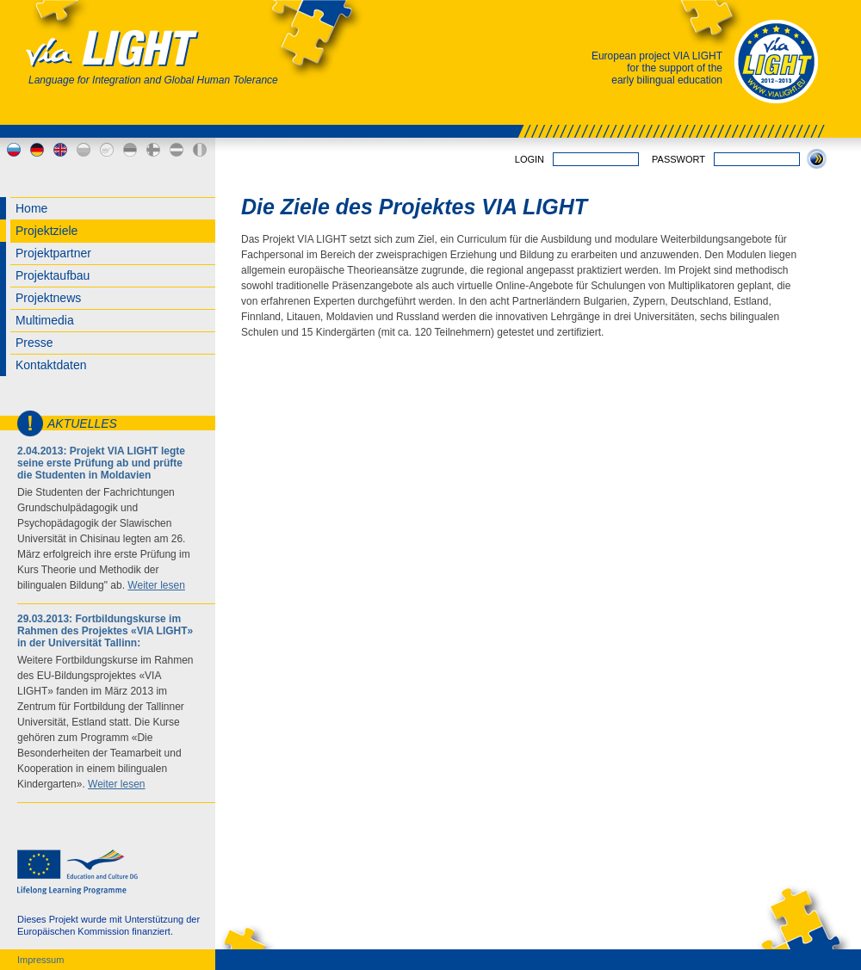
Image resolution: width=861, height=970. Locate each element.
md (200, 150)
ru (14, 150)
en (60, 150)
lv (176, 150)
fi (153, 150)
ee (130, 150)
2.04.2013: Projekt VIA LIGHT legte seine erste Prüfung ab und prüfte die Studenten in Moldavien (101, 463)
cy (107, 150)
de (37, 150)
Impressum (40, 960)
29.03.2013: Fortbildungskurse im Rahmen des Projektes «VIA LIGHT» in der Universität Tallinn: (105, 631)
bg (83, 150)
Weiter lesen (155, 585)
